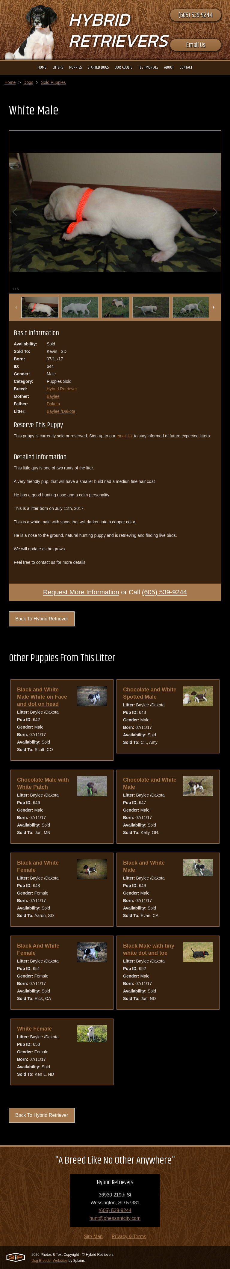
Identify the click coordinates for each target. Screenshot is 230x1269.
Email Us (195, 45)
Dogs (28, 82)
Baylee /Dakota (61, 411)
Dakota (53, 403)
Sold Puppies (53, 82)
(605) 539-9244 (195, 15)
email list (124, 435)
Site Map (93, 1236)
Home (10, 82)
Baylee (53, 396)
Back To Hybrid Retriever (41, 618)
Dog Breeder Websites (49, 1261)
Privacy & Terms (129, 1236)
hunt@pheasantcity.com (115, 1218)
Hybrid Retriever (62, 388)
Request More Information (81, 592)
